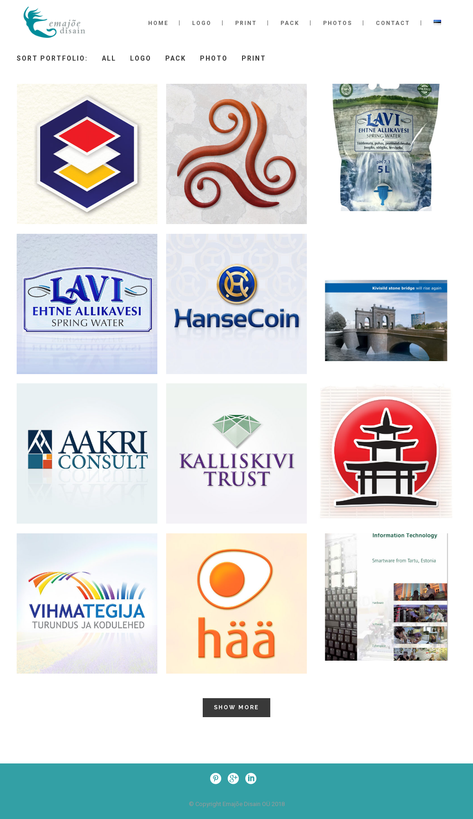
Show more (236, 707)
